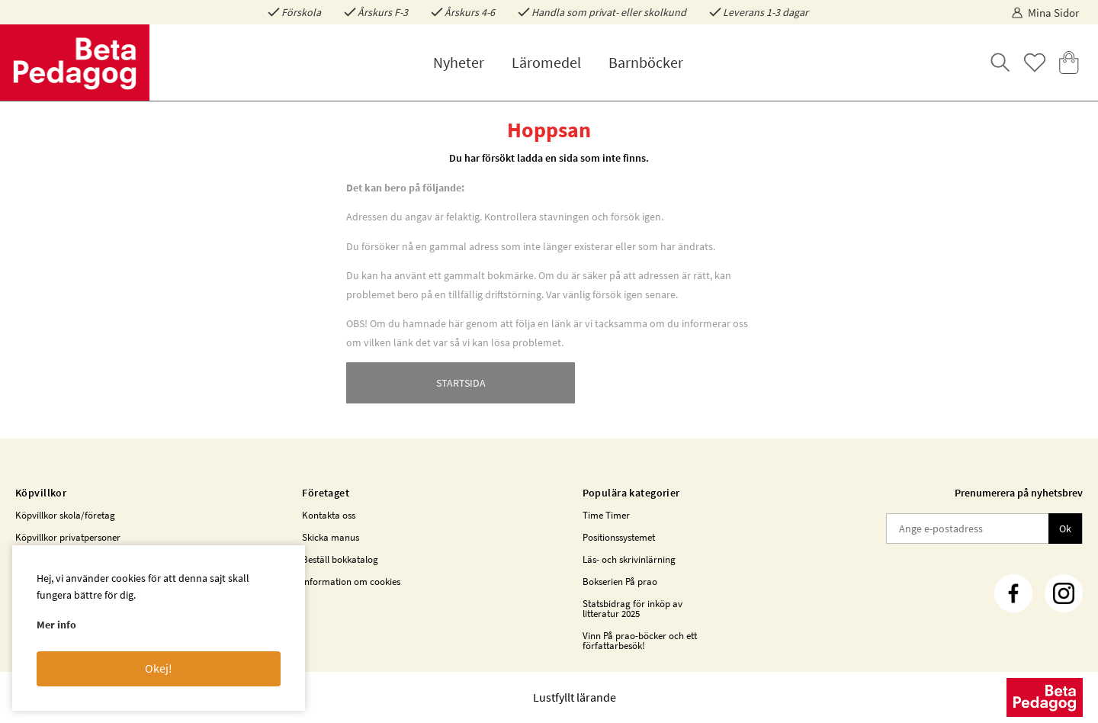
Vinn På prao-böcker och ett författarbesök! (640, 640)
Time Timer (606, 515)
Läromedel (546, 62)
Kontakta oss (328, 515)
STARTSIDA (461, 383)
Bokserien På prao (620, 581)
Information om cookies (351, 581)
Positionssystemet (619, 537)
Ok (1065, 528)
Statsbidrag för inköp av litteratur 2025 (632, 608)
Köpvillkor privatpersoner (67, 537)
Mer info (56, 624)
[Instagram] (1064, 593)
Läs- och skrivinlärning (629, 559)
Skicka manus (330, 537)
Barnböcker (645, 62)
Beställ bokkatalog (340, 559)
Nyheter (458, 62)
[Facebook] (1013, 593)
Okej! (158, 668)
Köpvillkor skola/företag (65, 515)
